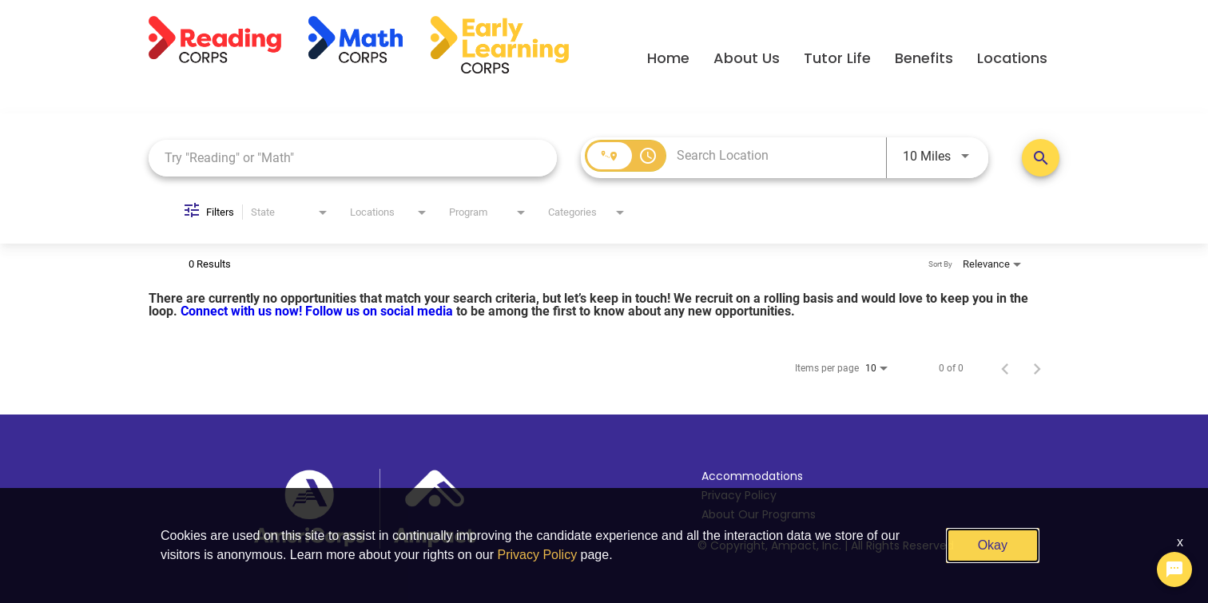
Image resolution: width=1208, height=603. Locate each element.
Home (668, 58)
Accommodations (752, 476)
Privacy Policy (739, 495)
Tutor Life (837, 58)
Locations (1012, 58)
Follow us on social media (380, 311)
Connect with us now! (243, 311)
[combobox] (353, 158)
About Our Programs (758, 514)
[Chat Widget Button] (1174, 569)
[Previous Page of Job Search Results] (1005, 368)
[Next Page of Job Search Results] (1037, 368)
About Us (746, 58)
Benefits (924, 58)
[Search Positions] (1040, 158)
